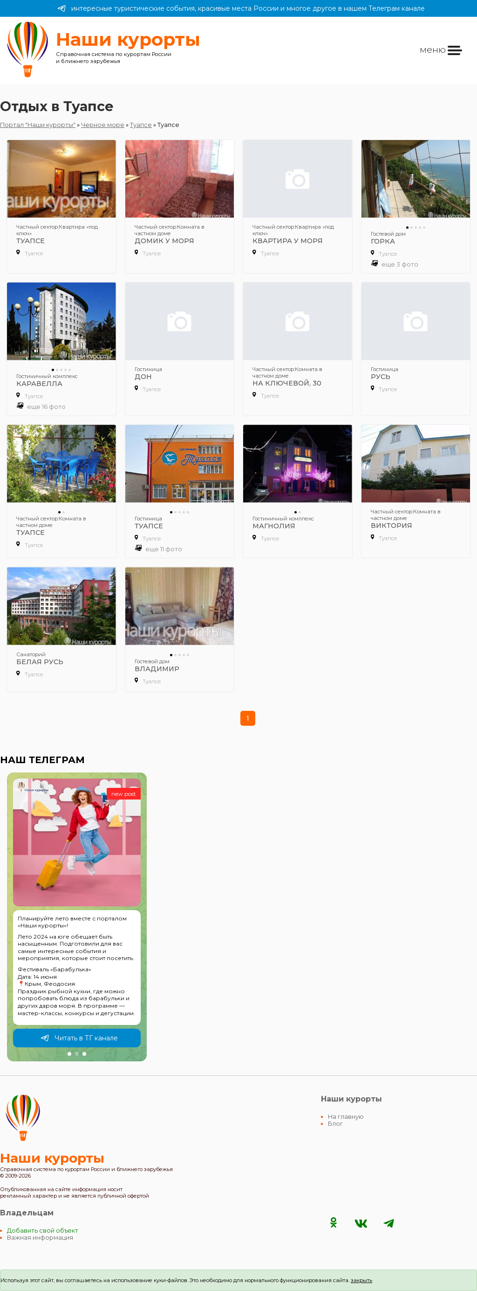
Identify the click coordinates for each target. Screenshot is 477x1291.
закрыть (361, 1280)
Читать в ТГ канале (79, 1038)
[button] (69, 1054)
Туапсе (141, 124)
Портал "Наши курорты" (37, 124)
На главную (346, 1116)
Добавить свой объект (42, 1230)
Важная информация (40, 1237)
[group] (77, 917)
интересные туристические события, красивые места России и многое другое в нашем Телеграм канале (241, 8)
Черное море (102, 124)
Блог (335, 1123)
